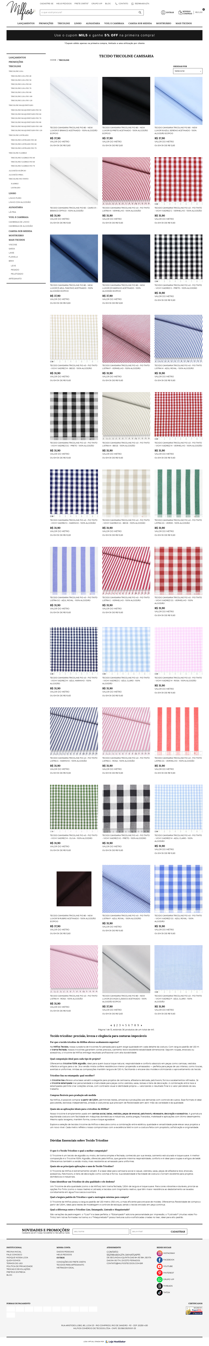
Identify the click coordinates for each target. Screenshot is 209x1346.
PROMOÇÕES (46, 23)
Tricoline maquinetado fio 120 (26, 130)
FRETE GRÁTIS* (81, 4)
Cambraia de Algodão (21, 226)
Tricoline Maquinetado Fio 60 (26, 114)
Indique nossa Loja (17, 1258)
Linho (78, 23)
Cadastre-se (46, 4)
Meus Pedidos (64, 4)
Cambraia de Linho (19, 222)
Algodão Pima (16, 175)
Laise (11, 253)
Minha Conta (63, 1247)
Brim (11, 261)
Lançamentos (26, 23)
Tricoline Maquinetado (21, 105)
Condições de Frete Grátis (71, 1262)
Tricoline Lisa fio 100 (21, 96)
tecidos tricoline (79, 1125)
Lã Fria (12, 212)
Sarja (12, 249)
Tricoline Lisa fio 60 (21, 84)
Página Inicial (14, 1252)
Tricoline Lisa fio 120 (21, 100)
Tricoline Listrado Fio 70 (24, 148)
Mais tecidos (184, 23)
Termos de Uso (15, 1263)
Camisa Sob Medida (140, 23)
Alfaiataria (93, 23)
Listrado (15, 188)
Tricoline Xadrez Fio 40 (23, 158)
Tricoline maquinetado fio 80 (26, 122)
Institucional (14, 1247)
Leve (13, 266)
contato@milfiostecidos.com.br (125, 1263)
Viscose (13, 245)
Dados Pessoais (65, 1252)
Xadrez (15, 183)
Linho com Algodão (20, 202)
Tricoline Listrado (18, 135)
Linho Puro (15, 198)
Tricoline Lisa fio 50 (21, 80)
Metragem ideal (65, 1268)
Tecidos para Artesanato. (70, 1265)
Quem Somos (13, 1261)
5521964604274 (141, 4)
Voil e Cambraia (114, 23)
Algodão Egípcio (17, 171)
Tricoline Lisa (16, 71)
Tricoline (64, 23)
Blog (108, 4)
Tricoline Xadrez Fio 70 (23, 166)
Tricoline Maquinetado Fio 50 (26, 110)
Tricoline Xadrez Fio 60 (23, 162)
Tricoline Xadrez (18, 153)
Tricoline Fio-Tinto (18, 179)
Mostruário (163, 23)
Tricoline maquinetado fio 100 (26, 126)
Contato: (123, 4)
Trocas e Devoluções (18, 1269)
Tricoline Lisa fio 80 (21, 92)
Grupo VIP (96, 4)
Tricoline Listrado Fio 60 (24, 144)
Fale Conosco (14, 1255)
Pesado (15, 270)
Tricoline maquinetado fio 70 (26, 118)
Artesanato (15, 279)
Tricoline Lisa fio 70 (21, 88)
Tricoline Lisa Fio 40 (21, 76)
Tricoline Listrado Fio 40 (24, 140)
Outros (61, 1257)
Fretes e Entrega (16, 1272)
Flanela (13, 257)
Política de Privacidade (20, 1266)
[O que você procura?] (140, 12)
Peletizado (17, 274)
